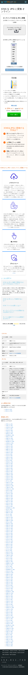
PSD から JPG (9, 564)
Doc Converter (5, 652)
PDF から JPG (9, 424)
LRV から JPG (9, 506)
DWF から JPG (9, 438)
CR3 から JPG (9, 468)
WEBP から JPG (9, 563)
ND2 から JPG (9, 495)
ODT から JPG (9, 465)
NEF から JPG (9, 575)
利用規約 (20, 665)
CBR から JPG (9, 633)
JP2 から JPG (9, 454)
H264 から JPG (9, 432)
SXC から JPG (9, 636)
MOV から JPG (9, 598)
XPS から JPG (9, 484)
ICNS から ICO (8, 409)
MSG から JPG (9, 498)
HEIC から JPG (9, 525)
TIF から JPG (9, 515)
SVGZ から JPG (9, 572)
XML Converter (5, 654)
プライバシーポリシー (12, 665)
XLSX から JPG (9, 427)
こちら (13, 273)
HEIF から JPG (9, 526)
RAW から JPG (9, 577)
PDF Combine (13, 654)
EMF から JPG (9, 519)
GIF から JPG (9, 522)
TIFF (13, 51)
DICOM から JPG (10, 435)
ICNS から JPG (9, 477)
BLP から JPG (9, 492)
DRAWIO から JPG (10, 508)
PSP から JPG (9, 466)
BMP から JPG (9, 449)
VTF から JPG (9, 428)
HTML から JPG (9, 439)
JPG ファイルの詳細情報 (14, 397)
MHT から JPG (9, 501)
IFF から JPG (9, 481)
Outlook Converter (14, 650)
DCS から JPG (9, 430)
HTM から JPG (9, 623)
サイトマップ (4, 665)
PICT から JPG (9, 541)
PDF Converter (5, 650)
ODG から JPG (9, 530)
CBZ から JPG (9, 631)
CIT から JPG (9, 460)
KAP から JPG (9, 471)
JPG (13, 63)
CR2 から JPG (9, 580)
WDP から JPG (9, 470)
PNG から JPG (9, 447)
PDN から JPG (9, 504)
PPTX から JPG (9, 587)
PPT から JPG (9, 585)
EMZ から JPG (9, 458)
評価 (14, 325)
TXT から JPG (9, 444)
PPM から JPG (9, 452)
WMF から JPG (9, 520)
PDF (13, 61)
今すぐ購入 (14, 114)
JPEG (13, 47)
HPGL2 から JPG (10, 489)
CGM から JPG (9, 474)
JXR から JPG (9, 457)
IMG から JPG (9, 436)
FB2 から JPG (9, 637)
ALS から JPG (9, 455)
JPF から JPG (9, 490)
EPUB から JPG (9, 630)
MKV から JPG (9, 596)
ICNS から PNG (8, 411)
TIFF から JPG (9, 451)
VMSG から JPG (10, 628)
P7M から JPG (9, 500)
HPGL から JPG (9, 482)
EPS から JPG (9, 615)
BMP (13, 49)
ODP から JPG (9, 582)
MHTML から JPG (10, 441)
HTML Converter (13, 652)
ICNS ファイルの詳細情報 (15, 353)
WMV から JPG (9, 593)
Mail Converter (21, 650)
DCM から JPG (9, 462)
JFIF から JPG (9, 503)
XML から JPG (9, 425)
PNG (13, 58)
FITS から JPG (9, 479)
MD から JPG (9, 634)
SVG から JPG (9, 476)
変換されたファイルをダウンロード (14, 69)
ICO (13, 56)
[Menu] (25, 2)
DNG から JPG (9, 574)
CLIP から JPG (9, 493)
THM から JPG (9, 487)
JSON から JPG (9, 443)
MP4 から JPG (9, 433)
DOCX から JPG (9, 485)
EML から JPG (9, 496)
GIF (13, 54)
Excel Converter (20, 652)
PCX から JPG (9, 542)
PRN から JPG (9, 446)
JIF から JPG (9, 509)
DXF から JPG (9, 463)
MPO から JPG (9, 511)
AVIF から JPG (9, 528)
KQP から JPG (9, 473)
